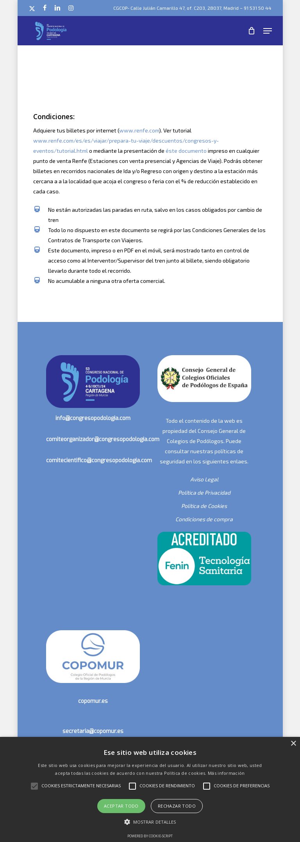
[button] (267, 31)
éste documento (186, 150)
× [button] (293, 744)
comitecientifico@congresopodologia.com (99, 460)
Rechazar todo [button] (177, 806)
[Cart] (251, 31)
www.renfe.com (139, 130)
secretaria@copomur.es (92, 731)
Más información (226, 773)
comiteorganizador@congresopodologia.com (102, 439)
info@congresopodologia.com (92, 418)
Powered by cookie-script (150, 835)
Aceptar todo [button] (121, 806)
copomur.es (93, 701)
